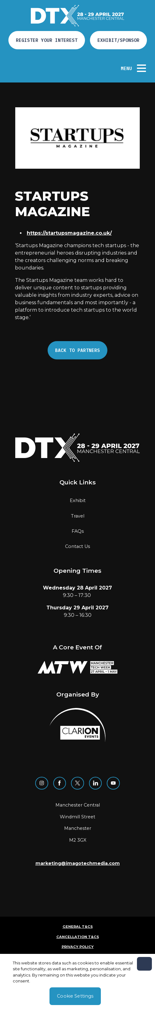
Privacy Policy (78, 947)
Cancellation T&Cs (77, 937)
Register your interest (47, 40)
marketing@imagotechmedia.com (77, 863)
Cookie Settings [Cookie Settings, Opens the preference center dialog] (75, 996)
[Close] (144, 964)
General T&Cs (78, 926)
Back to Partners (77, 350)
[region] (77, 982)
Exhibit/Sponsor (118, 40)
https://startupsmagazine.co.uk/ (69, 233)
